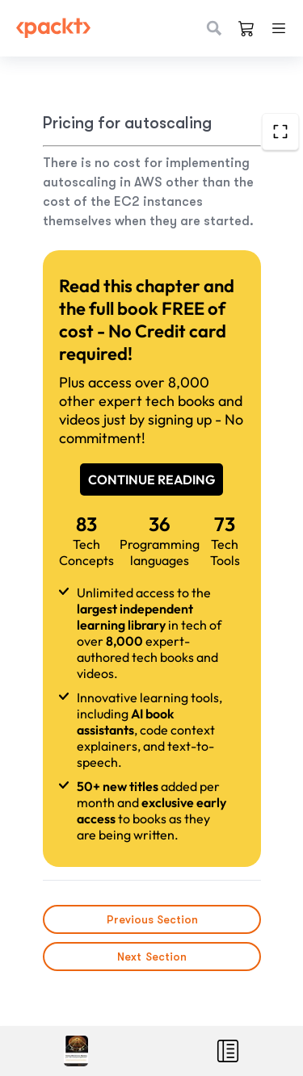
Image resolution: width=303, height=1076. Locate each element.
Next (152, 956)
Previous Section (151, 919)
